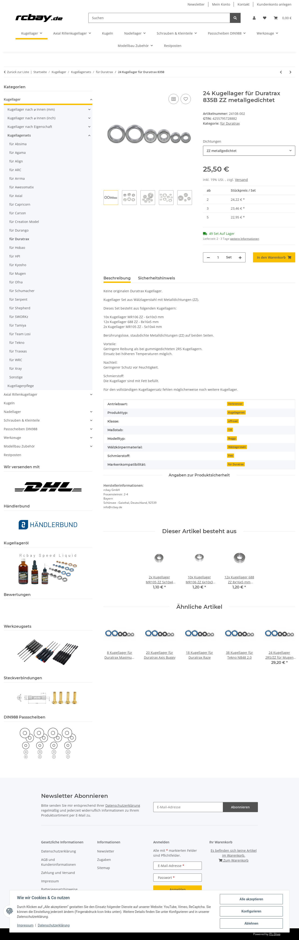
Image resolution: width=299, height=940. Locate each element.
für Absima (18, 144)
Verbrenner (235, 403)
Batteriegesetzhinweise (59, 889)
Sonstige (16, 377)
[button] (254, 18)
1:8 (230, 429)
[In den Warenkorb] (107, 87)
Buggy (232, 438)
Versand (241, 179)
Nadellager (12, 411)
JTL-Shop (274, 934)
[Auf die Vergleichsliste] (173, 99)
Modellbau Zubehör (19, 446)
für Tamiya (17, 325)
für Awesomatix (21, 187)
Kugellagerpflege (20, 386)
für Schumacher (22, 291)
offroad (233, 421)
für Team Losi (20, 334)
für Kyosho (17, 265)
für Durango (18, 230)
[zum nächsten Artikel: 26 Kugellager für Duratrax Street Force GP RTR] (290, 72)
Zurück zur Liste (18, 72)
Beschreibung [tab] (117, 278)
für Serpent (18, 299)
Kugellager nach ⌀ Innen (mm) (31, 109)
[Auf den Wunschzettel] (186, 99)
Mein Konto (221, 4)
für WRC (15, 360)
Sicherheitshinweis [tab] (156, 278)
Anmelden (178, 889)
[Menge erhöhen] (240, 257)
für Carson (17, 213)
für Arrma (17, 178)
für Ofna (16, 282)
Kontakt (243, 4)
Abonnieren (240, 807)
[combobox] (249, 151)
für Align (16, 161)
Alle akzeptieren (251, 899)
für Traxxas (18, 351)
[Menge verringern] (208, 257)
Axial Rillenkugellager (20, 394)
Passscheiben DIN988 (20, 429)
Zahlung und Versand (58, 872)
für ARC (15, 170)
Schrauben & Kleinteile (22, 420)
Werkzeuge (12, 437)
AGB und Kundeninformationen (58, 862)
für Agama (17, 152)
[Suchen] (159, 18)
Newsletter (196, 4)
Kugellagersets (19, 135)
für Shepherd (19, 308)
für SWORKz (18, 316)
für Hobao (17, 247)
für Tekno (16, 342)
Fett (230, 455)
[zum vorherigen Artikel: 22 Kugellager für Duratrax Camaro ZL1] (281, 72)
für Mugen (17, 273)
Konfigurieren (251, 911)
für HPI (14, 256)
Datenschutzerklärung (54, 925)
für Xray (15, 368)
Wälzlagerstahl (237, 447)
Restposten (12, 455)
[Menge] (218, 257)
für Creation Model (24, 221)
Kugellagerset (236, 412)
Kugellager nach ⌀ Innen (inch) (31, 118)
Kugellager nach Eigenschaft (29, 126)
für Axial (15, 196)
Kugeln (9, 403)
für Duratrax (230, 123)
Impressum (25, 925)
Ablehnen (251, 923)
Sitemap (103, 868)
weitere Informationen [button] (244, 239)
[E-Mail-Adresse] (188, 807)
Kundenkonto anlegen (274, 4)
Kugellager (12, 99)
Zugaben (104, 859)
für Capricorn (19, 204)
